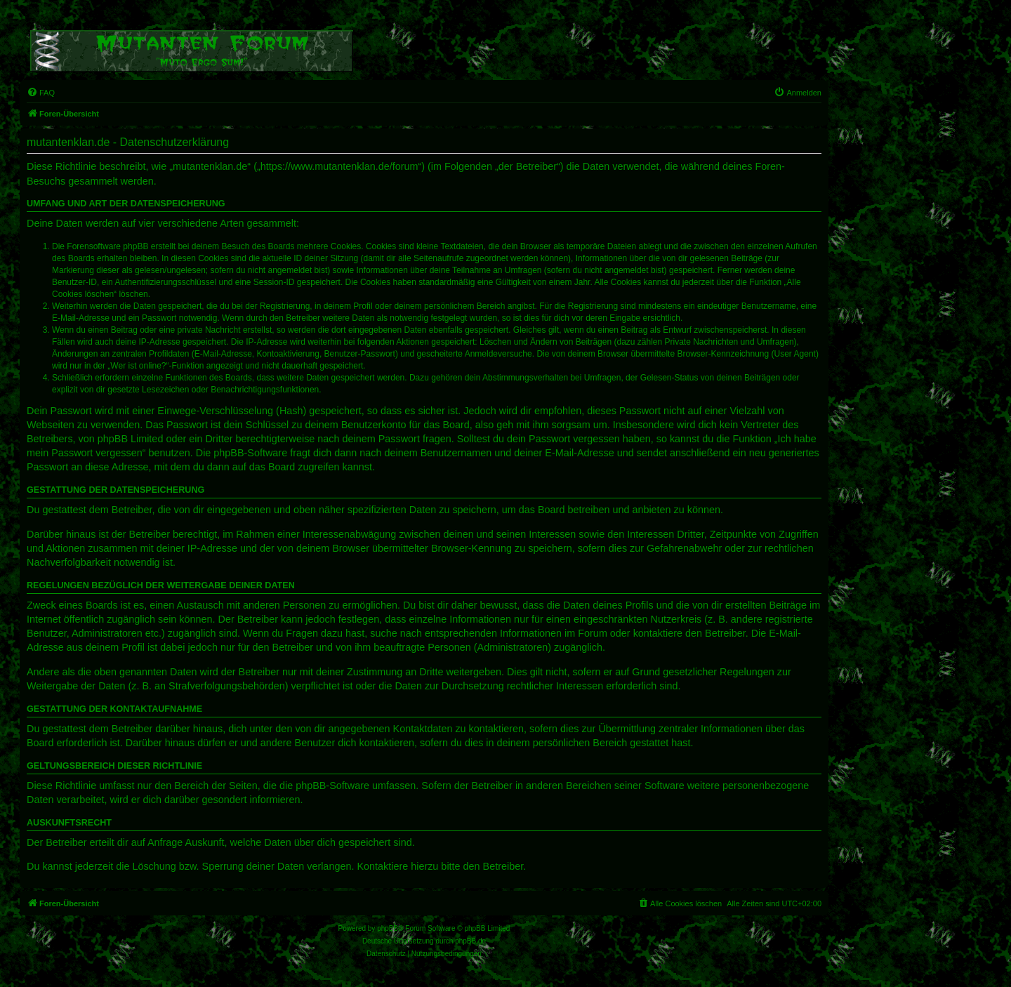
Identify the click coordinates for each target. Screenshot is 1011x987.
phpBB (387, 928)
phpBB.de (470, 941)
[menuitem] (41, 92)
